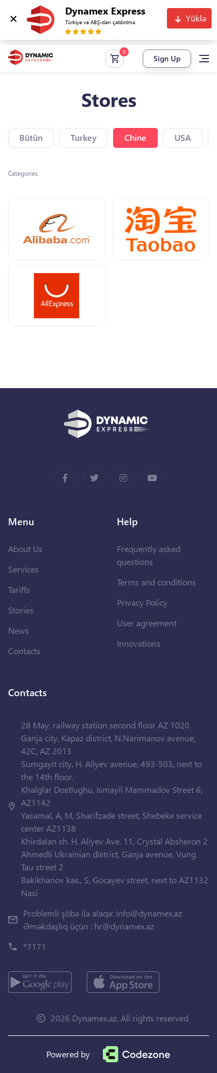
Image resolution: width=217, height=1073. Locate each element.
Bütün (31, 137)
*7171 (34, 946)
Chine (135, 137)
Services (23, 569)
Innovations (138, 643)
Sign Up (166, 58)
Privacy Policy (142, 602)
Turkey (83, 137)
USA (182, 137)
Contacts (24, 650)
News (18, 630)
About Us (25, 548)
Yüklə (196, 18)
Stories (20, 610)
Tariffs (19, 589)
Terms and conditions (156, 582)
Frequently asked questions (148, 555)
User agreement (147, 622)
